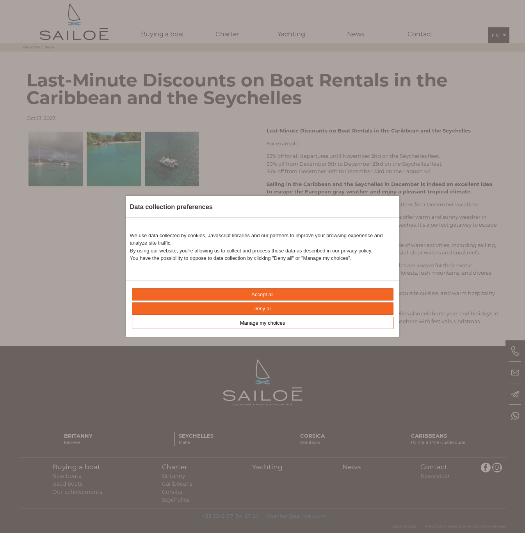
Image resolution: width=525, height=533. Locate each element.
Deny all (262, 308)
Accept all (262, 294)
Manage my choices (262, 323)
